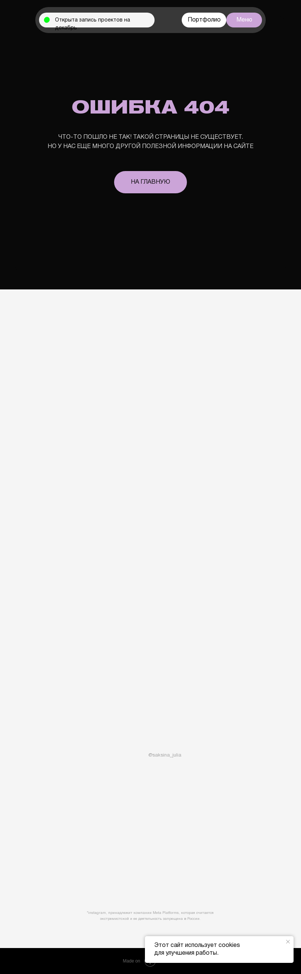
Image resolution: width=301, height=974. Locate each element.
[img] (141, 754)
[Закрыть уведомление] (288, 941)
